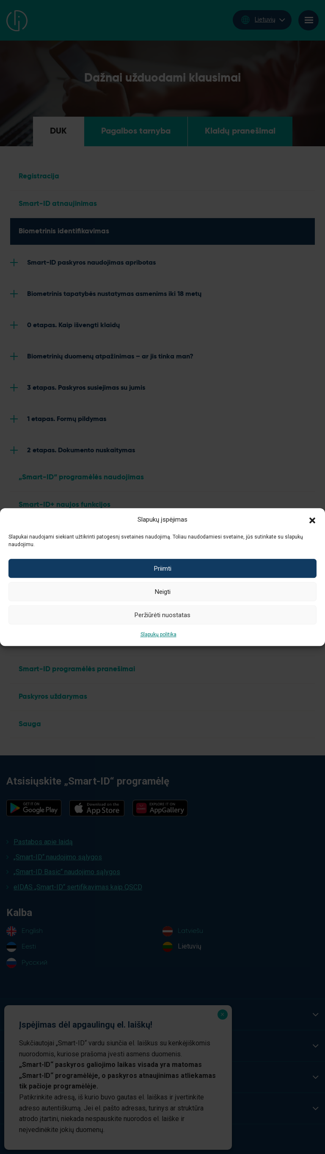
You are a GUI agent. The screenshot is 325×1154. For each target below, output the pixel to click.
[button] (312, 519)
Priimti (162, 568)
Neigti (163, 592)
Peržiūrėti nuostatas (162, 615)
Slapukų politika (158, 634)
